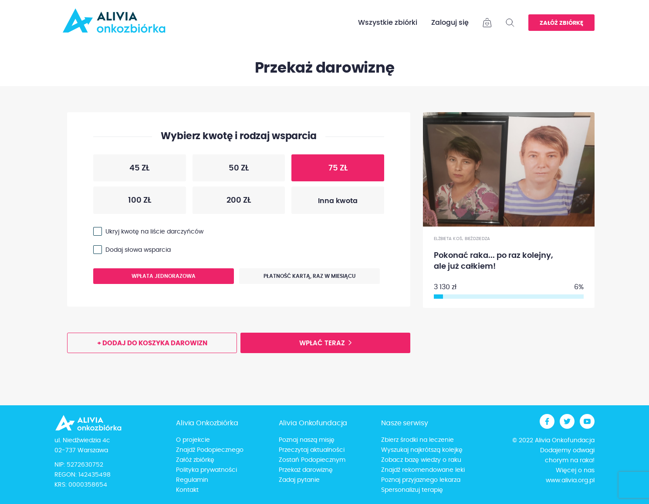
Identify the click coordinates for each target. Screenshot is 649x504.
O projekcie (193, 440)
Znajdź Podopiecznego (209, 450)
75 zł (319, 170)
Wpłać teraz (322, 343)
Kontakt (187, 490)
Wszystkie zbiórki (387, 22)
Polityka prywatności (206, 470)
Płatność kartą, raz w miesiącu (297, 279)
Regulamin (192, 480)
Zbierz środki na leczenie (417, 440)
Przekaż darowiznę (306, 470)
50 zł (221, 170)
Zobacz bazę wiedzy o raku (421, 460)
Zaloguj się (450, 22)
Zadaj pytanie (299, 480)
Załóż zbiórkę (561, 23)
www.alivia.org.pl (570, 480)
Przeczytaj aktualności (312, 450)
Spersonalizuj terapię (412, 490)
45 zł (121, 170)
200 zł (222, 202)
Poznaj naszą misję (307, 440)
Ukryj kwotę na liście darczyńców (154, 232)
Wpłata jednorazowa (144, 279)
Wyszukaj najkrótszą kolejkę (422, 450)
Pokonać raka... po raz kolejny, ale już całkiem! (493, 261)
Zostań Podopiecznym (312, 460)
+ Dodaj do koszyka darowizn (152, 343)
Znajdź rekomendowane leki (423, 470)
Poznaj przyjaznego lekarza (420, 480)
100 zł (122, 202)
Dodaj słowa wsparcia (138, 250)
